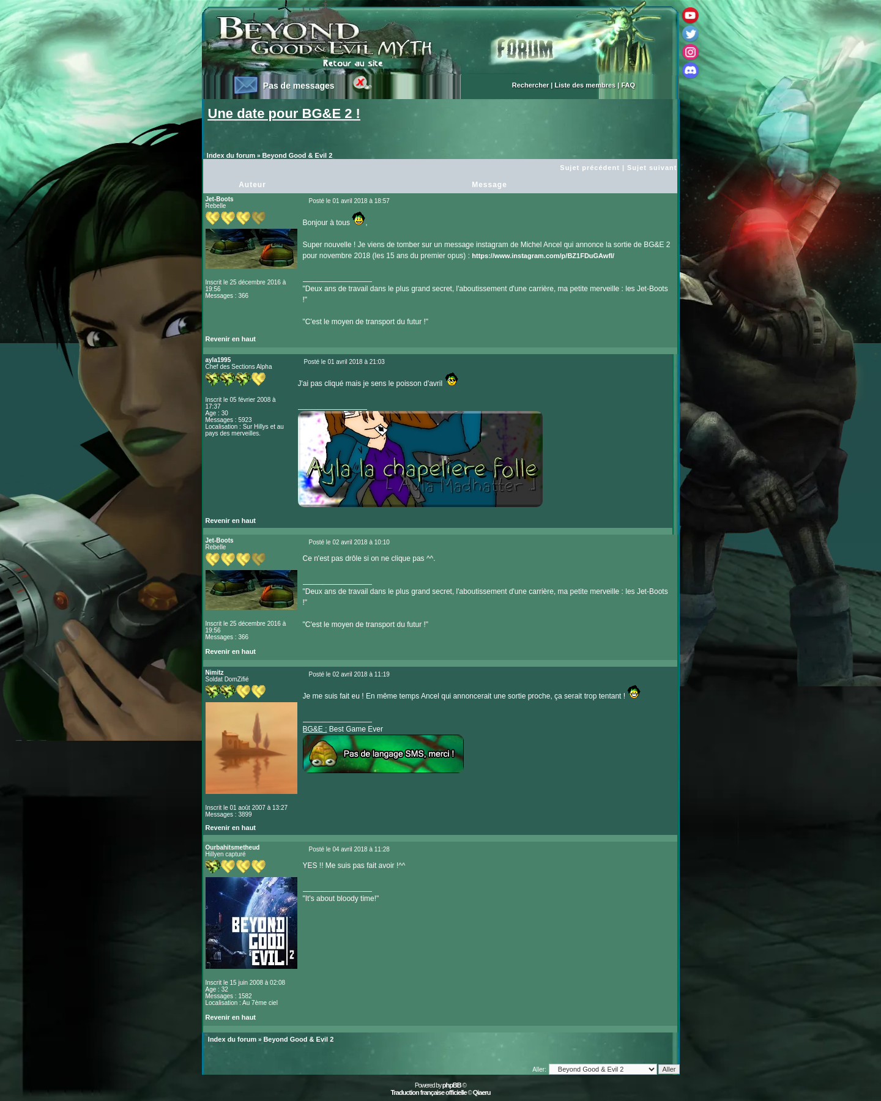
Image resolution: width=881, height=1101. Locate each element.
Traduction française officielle (428, 1092)
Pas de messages (299, 86)
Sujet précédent (590, 167)
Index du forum (231, 155)
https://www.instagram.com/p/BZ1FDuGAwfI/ (543, 255)
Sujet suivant (652, 167)
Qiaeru (482, 1092)
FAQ (628, 85)
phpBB (451, 1085)
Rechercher (530, 85)
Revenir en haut (231, 339)
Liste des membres (585, 85)
